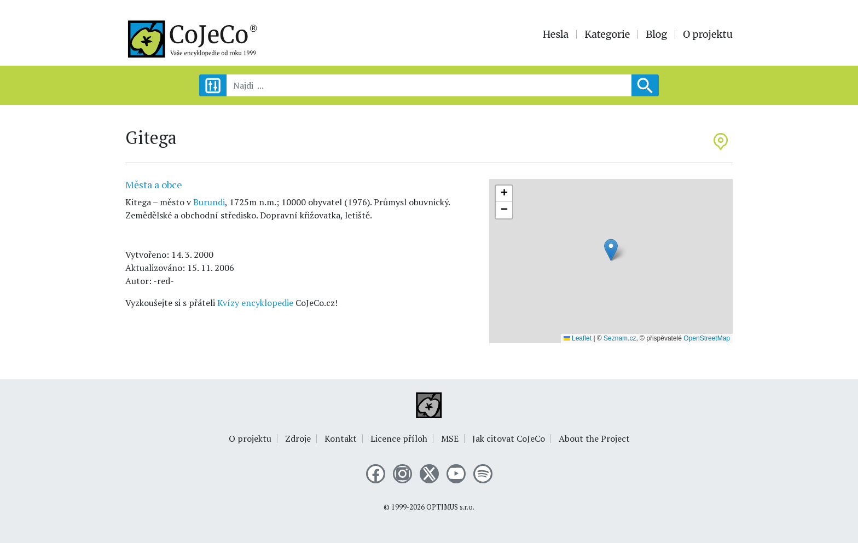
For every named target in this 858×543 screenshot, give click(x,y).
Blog (656, 34)
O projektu (708, 34)
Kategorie (607, 34)
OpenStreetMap (706, 338)
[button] (611, 250)
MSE (450, 438)
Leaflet (578, 338)
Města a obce (153, 184)
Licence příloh (398, 438)
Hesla (556, 34)
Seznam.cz (620, 338)
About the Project (594, 438)
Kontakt (340, 438)
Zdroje (298, 438)
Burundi (209, 202)
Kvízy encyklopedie (255, 303)
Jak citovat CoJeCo (508, 438)
